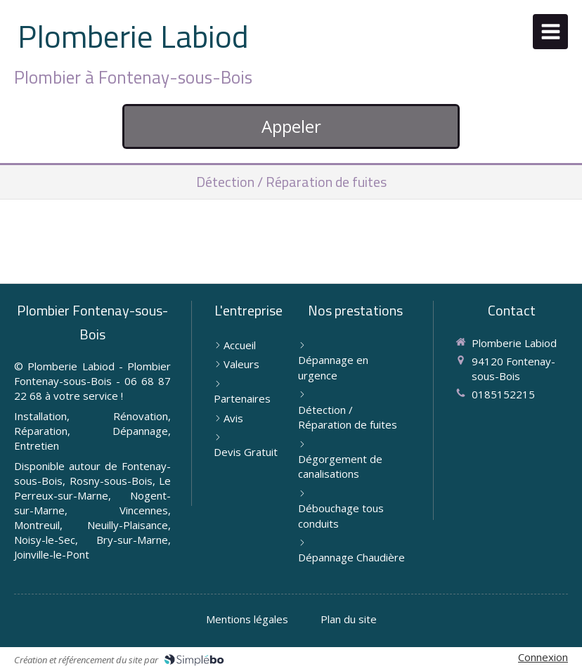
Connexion (543, 657)
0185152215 (503, 394)
